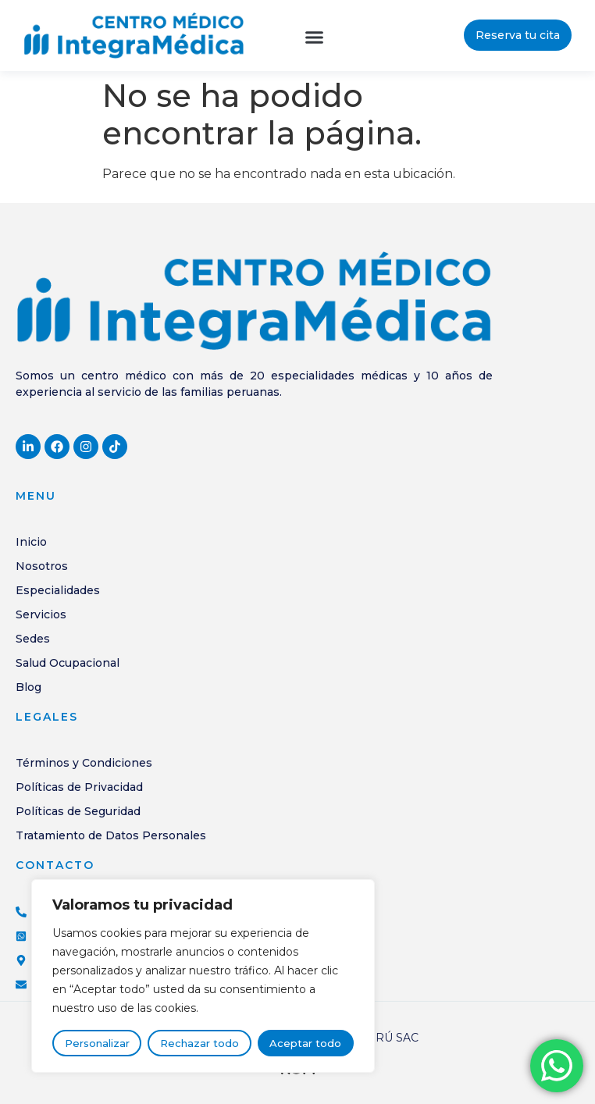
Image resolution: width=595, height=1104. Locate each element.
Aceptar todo (305, 1043)
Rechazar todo (199, 1043)
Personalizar (97, 1043)
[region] (203, 976)
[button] (315, 37)
